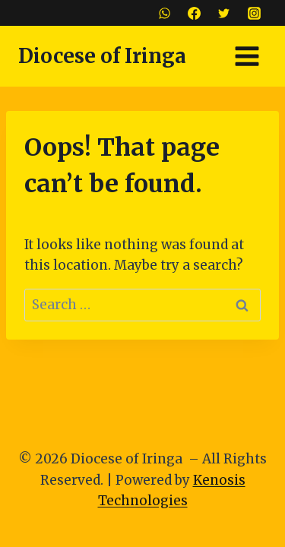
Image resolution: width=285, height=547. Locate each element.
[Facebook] (194, 13)
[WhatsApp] (165, 13)
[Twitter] (224, 13)
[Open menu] (246, 56)
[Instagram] (254, 13)
